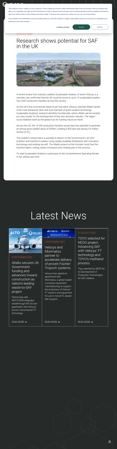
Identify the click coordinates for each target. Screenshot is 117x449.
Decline (99, 27)
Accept (81, 27)
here (37, 156)
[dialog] (58, 18)
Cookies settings (62, 27)
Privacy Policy (91, 14)
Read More (19, 320)
